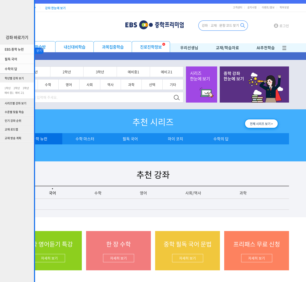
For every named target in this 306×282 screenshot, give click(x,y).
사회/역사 (193, 193)
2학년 (17, 88)
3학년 (26, 88)
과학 (131, 84)
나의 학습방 (36, 47)
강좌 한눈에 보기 (55, 8)
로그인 (284, 25)
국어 (52, 193)
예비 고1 (19, 93)
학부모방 (284, 7)
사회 (89, 84)
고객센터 (237, 7)
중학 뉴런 (39, 139)
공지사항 (252, 7)
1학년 (7, 88)
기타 (173, 84)
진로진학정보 (151, 47)
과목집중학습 (113, 47)
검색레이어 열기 (223, 25)
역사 (110, 84)
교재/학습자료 (227, 48)
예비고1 (166, 71)
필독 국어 (130, 139)
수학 (48, 84)
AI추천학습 (266, 48)
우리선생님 (189, 48)
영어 (69, 84)
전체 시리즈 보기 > (261, 123)
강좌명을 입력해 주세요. (40, 97)
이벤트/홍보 (268, 7)
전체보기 (283, 56)
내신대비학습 (74, 47)
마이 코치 (175, 139)
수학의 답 (221, 139)
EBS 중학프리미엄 (161, 25)
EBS (132, 25)
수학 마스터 (84, 139)
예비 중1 (9, 93)
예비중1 (133, 71)
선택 (152, 84)
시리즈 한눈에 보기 (200, 76)
